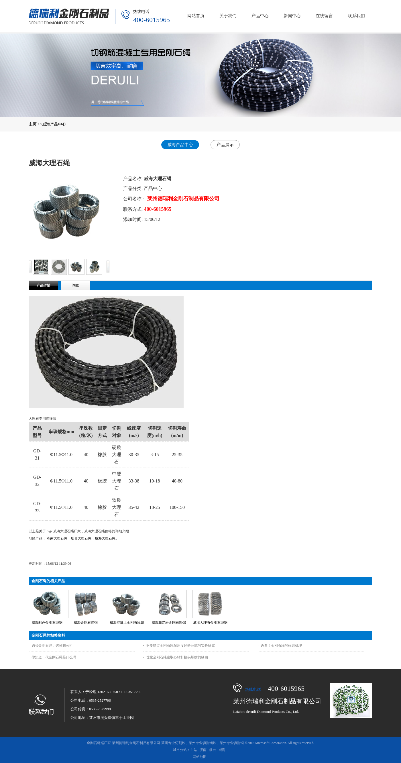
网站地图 (200, 757)
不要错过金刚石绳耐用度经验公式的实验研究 (180, 646)
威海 (222, 750)
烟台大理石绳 (81, 538)
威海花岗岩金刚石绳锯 (169, 623)
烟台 (212, 750)
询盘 (75, 285)
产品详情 (43, 285)
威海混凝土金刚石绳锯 (127, 623)
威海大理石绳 (105, 538)
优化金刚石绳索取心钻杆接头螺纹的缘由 (177, 657)
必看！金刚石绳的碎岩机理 (281, 646)
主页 (33, 124)
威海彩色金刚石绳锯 (47, 623)
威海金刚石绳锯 (86, 623)
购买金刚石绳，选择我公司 (52, 646)
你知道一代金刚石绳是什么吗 (54, 657)
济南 (203, 750)
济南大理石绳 (57, 538)
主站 (193, 750)
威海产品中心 (54, 124)
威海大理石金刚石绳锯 (210, 623)
